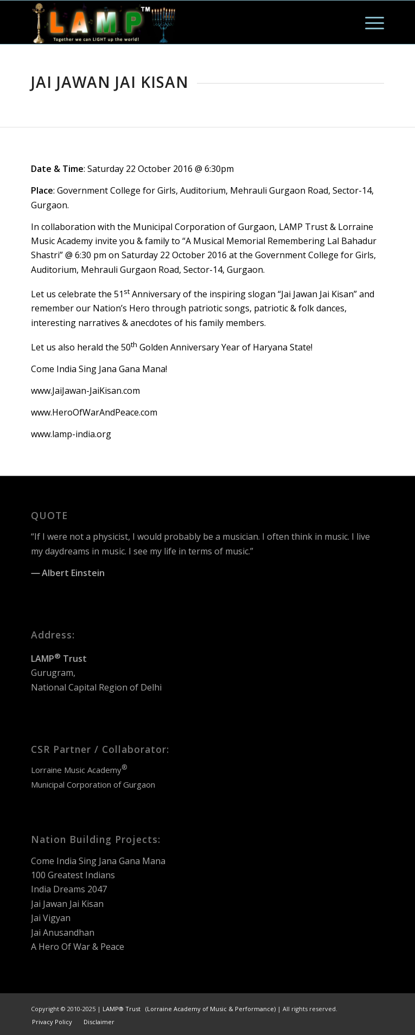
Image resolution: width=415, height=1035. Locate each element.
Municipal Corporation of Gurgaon (93, 784)
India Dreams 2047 (69, 889)
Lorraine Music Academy (79, 769)
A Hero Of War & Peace (77, 947)
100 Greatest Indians (73, 875)
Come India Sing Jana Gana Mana (98, 861)
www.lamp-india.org (71, 434)
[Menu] (369, 22)
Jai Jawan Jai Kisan (67, 904)
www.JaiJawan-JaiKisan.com (85, 391)
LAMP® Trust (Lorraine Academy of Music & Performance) (189, 1009)
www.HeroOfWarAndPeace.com (94, 412)
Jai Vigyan (51, 918)
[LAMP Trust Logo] (172, 22)
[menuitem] (369, 22)
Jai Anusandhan (62, 932)
